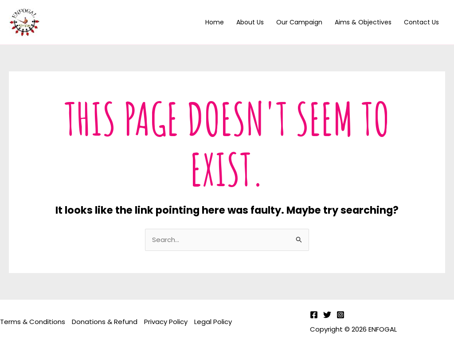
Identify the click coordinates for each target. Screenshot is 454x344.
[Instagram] (340, 315)
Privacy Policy (166, 321)
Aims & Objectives (363, 22)
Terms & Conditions (32, 321)
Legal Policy (213, 321)
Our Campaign (299, 22)
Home (214, 22)
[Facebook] (314, 315)
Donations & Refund (104, 321)
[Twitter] (327, 315)
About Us (250, 22)
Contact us (421, 22)
